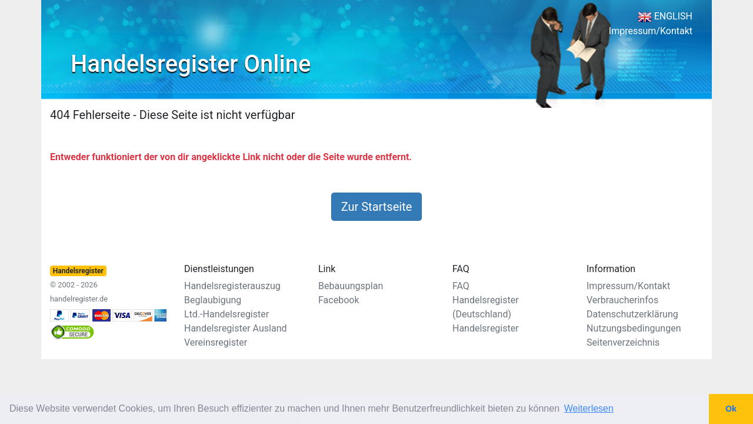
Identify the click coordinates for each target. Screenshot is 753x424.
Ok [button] (731, 408)
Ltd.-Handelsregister (226, 314)
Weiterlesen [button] (589, 408)
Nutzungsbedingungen (634, 328)
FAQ (460, 286)
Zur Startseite (376, 207)
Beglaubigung (212, 300)
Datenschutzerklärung (632, 314)
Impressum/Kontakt (650, 31)
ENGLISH (665, 16)
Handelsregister (485, 328)
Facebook (338, 300)
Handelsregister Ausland (235, 328)
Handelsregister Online (191, 64)
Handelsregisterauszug (232, 286)
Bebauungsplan (350, 286)
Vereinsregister (215, 342)
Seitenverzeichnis (623, 342)
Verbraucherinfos (622, 300)
